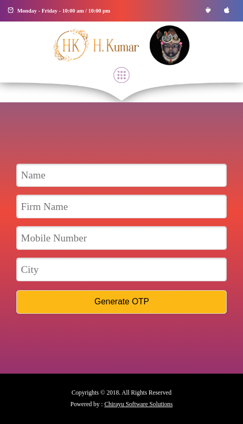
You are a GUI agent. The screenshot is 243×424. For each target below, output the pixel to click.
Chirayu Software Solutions (138, 404)
